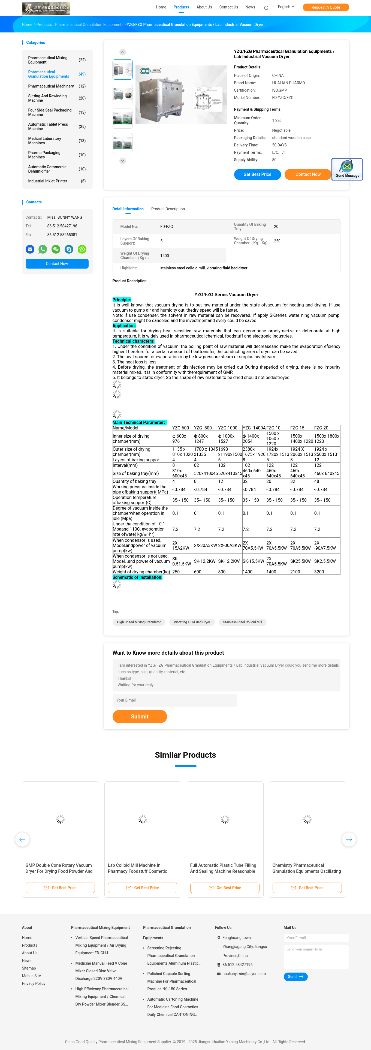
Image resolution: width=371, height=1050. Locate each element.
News (27, 960)
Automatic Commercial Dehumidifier (57, 169)
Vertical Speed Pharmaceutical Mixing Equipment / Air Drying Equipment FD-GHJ (102, 945)
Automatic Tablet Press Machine (57, 126)
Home (27, 937)
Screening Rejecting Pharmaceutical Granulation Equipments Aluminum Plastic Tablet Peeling (173, 956)
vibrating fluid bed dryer (192, 622)
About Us (30, 953)
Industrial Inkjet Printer (57, 181)
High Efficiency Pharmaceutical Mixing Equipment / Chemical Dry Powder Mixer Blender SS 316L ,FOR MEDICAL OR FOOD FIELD (102, 997)
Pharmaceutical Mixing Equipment (57, 60)
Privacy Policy (34, 983)
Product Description (168, 209)
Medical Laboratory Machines (57, 140)
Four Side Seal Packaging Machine (57, 112)
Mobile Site (31, 976)
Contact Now (57, 263)
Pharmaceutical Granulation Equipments (57, 74)
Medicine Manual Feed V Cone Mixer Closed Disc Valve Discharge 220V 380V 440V (101, 971)
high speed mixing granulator (139, 622)
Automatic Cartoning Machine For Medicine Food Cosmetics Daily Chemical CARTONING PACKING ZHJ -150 (172, 1007)
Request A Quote (326, 7)
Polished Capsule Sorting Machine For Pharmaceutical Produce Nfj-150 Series (171, 981)
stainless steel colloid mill (242, 622)
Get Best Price (258, 174)
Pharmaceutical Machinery (57, 86)
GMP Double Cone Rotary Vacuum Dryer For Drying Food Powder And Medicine (59, 871)
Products (29, 945)
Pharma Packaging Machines (57, 155)
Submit (140, 716)
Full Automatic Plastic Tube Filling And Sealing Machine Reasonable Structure (223, 871)
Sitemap (29, 968)
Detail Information (128, 209)
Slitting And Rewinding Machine (57, 98)
